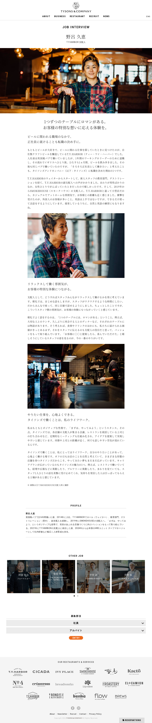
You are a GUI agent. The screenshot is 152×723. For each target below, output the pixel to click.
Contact (82, 714)
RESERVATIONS (131, 720)
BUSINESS (60, 16)
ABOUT (46, 16)
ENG (148, 16)
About (52, 714)
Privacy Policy (95, 714)
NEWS (106, 16)
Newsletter (62, 714)
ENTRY (76, 638)
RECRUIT (94, 16)
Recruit (73, 714)
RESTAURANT (77, 16)
